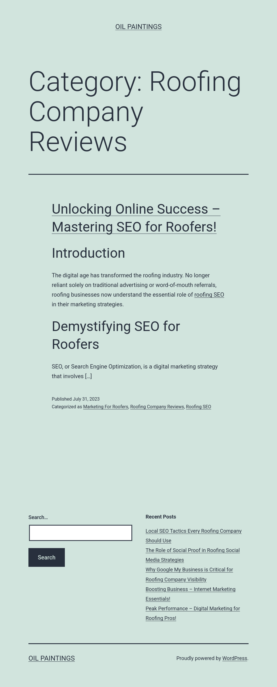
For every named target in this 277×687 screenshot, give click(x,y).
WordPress (234, 658)
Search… (38, 517)
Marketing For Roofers (105, 406)
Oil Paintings (138, 27)
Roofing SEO (198, 406)
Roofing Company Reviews (157, 406)
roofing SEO (209, 294)
